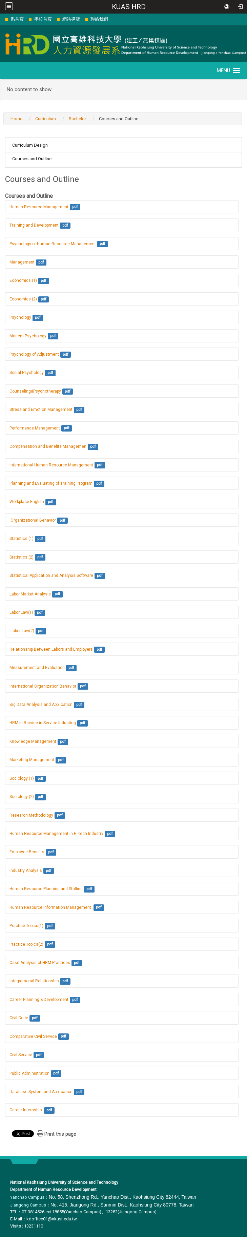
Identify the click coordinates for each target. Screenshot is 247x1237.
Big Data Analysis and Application (41, 704)
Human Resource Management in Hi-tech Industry (56, 833)
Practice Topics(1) (26, 925)
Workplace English (26, 501)
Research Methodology (31, 815)
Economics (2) (23, 299)
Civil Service (20, 1054)
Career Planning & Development (38, 999)
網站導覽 (71, 19)
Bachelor (77, 118)
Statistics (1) (21, 538)
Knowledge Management (32, 741)
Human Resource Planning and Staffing (46, 888)
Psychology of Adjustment (34, 354)
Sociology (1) (21, 778)
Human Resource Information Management (50, 907)
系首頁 (17, 19)
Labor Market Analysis (30, 594)
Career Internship (26, 1110)
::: (1, 19)
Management (22, 262)
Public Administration (29, 1073)
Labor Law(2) (21, 630)
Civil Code (18, 1017)
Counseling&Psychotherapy (35, 391)
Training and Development (34, 225)
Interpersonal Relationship (34, 981)
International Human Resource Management (51, 465)
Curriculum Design (30, 145)
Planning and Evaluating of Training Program (50, 483)
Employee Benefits (26, 852)
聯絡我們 (99, 19)
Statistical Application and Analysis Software (51, 575)
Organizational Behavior (32, 520)
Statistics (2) (21, 557)
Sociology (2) (21, 796)
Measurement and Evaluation (37, 667)
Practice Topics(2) (26, 944)
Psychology (20, 317)
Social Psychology (26, 372)
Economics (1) (23, 280)
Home (16, 118)
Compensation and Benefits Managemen (47, 446)
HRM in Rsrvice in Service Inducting (42, 722)
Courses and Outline (32, 158)
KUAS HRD (129, 7)
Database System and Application (41, 1091)
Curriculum (45, 118)
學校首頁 (43, 19)
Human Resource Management (38, 207)
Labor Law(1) (21, 612)
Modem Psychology (27, 336)
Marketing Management (31, 759)
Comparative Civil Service (33, 1036)
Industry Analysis (25, 870)
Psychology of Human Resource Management (52, 244)
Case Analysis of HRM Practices (39, 962)
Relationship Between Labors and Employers (51, 649)
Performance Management (34, 428)
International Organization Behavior (42, 686)
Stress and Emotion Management (41, 409)
